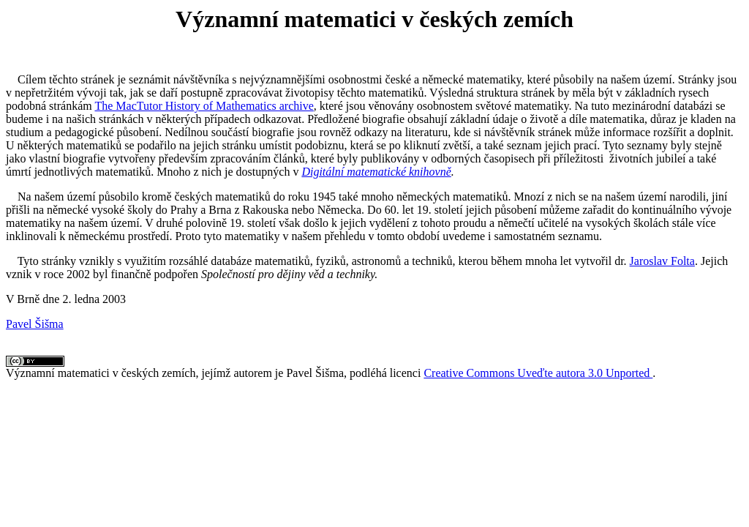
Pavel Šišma (35, 324)
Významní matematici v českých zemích (100, 373)
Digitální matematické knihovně (376, 171)
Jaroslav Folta (662, 261)
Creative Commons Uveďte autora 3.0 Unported (538, 373)
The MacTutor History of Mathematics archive (203, 106)
